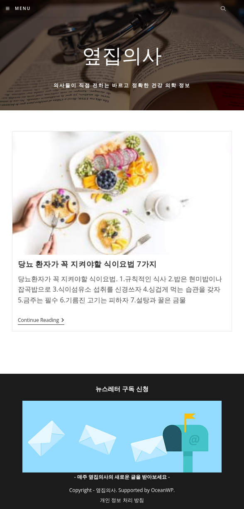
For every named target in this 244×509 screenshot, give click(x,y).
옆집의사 (122, 54)
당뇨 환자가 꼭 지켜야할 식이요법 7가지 (87, 264)
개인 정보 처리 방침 (122, 500)
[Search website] (223, 9)
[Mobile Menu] (18, 8)
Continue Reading (41, 320)
